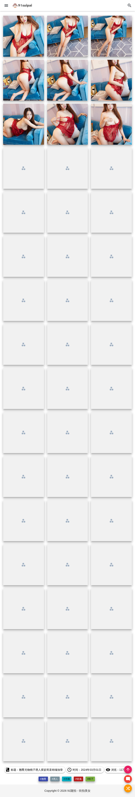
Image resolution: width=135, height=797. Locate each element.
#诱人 (55, 779)
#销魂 (78, 779)
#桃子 (90, 779)
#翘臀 (43, 779)
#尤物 (67, 779)
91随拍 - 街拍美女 (79, 790)
